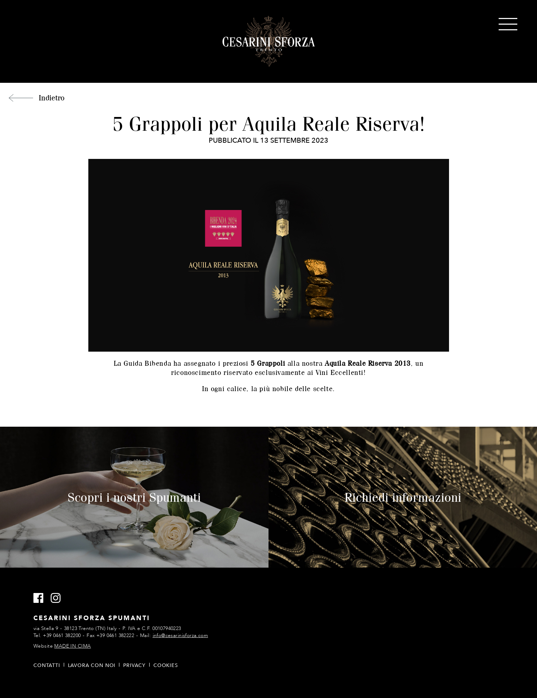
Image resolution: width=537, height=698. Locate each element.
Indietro (51, 97)
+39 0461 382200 (62, 635)
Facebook (41, 598)
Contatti (46, 665)
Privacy (134, 665)
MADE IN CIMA (72, 646)
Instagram (59, 598)
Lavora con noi (92, 665)
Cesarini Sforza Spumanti (268, 41)
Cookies (165, 665)
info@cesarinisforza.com (180, 635)
